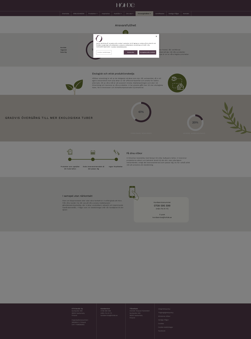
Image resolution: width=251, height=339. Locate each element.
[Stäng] (156, 36)
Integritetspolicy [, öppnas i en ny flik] (122, 47)
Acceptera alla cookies (147, 52)
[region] (126, 46)
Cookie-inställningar (103, 52)
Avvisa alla (130, 52)
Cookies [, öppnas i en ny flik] (113, 47)
